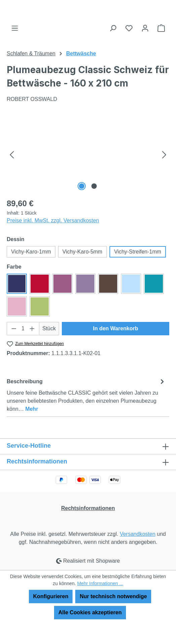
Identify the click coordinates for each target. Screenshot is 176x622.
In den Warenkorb (115, 328)
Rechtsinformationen (88, 508)
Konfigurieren (51, 596)
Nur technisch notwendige (113, 596)
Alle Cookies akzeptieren (90, 612)
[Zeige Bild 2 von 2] (94, 186)
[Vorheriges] (12, 154)
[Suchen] (113, 28)
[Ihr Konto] (145, 28)
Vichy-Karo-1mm (31, 252)
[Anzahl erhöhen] (32, 328)
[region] (88, 154)
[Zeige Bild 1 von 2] (82, 186)
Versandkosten (138, 534)
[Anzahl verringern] (14, 328)
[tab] (86, 395)
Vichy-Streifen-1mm (137, 252)
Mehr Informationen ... (100, 583)
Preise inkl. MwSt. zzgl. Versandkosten (53, 220)
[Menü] (15, 28)
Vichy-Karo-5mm (82, 252)
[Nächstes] (164, 154)
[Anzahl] (23, 328)
